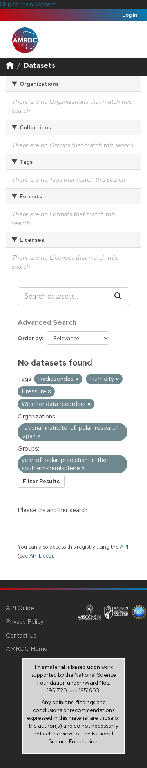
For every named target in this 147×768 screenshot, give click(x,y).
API (124, 546)
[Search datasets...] (63, 296)
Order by (30, 338)
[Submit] (118, 296)
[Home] (10, 65)
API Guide (20, 608)
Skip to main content (28, 4)
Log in (129, 15)
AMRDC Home (26, 649)
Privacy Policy (25, 622)
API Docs (40, 555)
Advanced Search (47, 322)
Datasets (39, 65)
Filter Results (41, 481)
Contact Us (21, 635)
